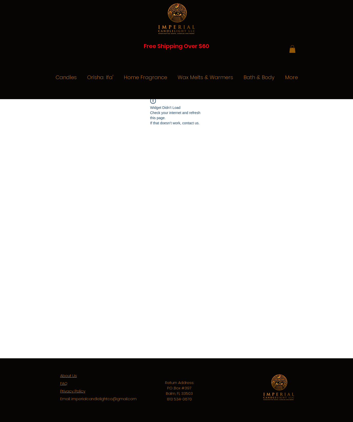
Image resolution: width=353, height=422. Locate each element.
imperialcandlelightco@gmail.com (104, 398)
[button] (292, 49)
